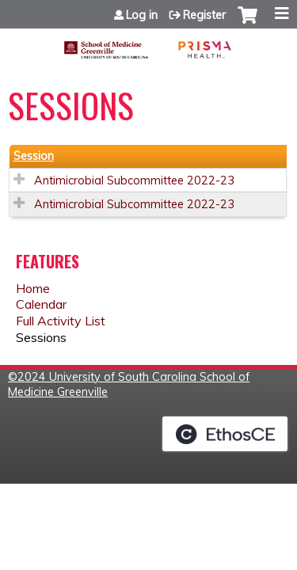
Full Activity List (60, 321)
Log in (142, 15)
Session (33, 156)
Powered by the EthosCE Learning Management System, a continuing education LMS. (225, 434)
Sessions (41, 337)
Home (33, 288)
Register (204, 15)
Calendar (41, 304)
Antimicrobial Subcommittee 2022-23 (134, 180)
